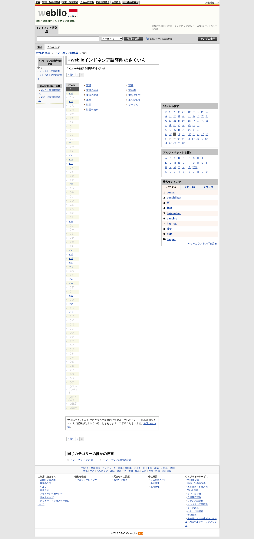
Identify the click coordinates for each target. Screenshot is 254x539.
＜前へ (71, 74)
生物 (130, 471)
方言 (151, 471)
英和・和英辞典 (70, 2)
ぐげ (71, 295)
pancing (172, 218)
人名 (144, 471)
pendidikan (174, 197)
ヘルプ (43, 486)
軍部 (130, 85)
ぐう (71, 101)
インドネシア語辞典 (66, 52)
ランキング (53, 47)
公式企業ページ (158, 479)
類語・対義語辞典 (51, 2)
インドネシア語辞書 (82, 459)
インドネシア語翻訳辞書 (117, 459)
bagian (171, 239)
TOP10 (171, 187)
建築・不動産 (161, 468)
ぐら (71, 250)
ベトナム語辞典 (195, 511)
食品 (137, 471)
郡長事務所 (92, 109)
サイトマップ (47, 497)
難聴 (169, 207)
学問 (172, 468)
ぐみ (71, 221)
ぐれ (71, 262)
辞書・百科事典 (163, 471)
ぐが (71, 283)
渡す (169, 228)
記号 (195, 167)
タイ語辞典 (193, 508)
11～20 (189, 187)
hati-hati (172, 223)
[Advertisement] (150, 15)
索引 (39, 47)
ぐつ (71, 163)
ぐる (71, 258)
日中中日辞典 (87, 2)
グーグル (133, 104)
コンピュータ (109, 468)
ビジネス (84, 468)
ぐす (71, 142)
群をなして (134, 99)
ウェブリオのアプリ (87, 479)
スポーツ (121, 471)
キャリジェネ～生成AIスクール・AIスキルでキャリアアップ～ (201, 522)
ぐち (71, 159)
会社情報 (155, 483)
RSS (141, 533)
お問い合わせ (120, 479)
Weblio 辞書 (43, 52)
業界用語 (95, 468)
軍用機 (132, 90)
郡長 (88, 104)
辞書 (38, 2)
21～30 (208, 187)
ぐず (71, 312)
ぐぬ (71, 184)
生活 (92, 471)
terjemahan (174, 213)
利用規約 (44, 490)
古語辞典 (116, 2)
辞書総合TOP (212, 2)
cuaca (171, 192)
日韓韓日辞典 (103, 2)
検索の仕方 (45, 483)
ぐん (71, 279)
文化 (85, 471)
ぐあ (71, 93)
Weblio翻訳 (193, 490)
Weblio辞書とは (48, 479)
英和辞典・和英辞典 (197, 486)
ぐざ (71, 304)
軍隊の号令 (92, 90)
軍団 (88, 99)
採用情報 (155, 486)
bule (170, 233)
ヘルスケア (102, 471)
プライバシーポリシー (51, 493)
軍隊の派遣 (92, 95)
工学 (149, 468)
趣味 (112, 471)
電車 (120, 468)
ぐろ (71, 266)
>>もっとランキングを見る (202, 243)
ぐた (71, 155)
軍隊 (88, 85)
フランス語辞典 (195, 500)
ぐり (71, 254)
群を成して (134, 95)
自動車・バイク (133, 468)
